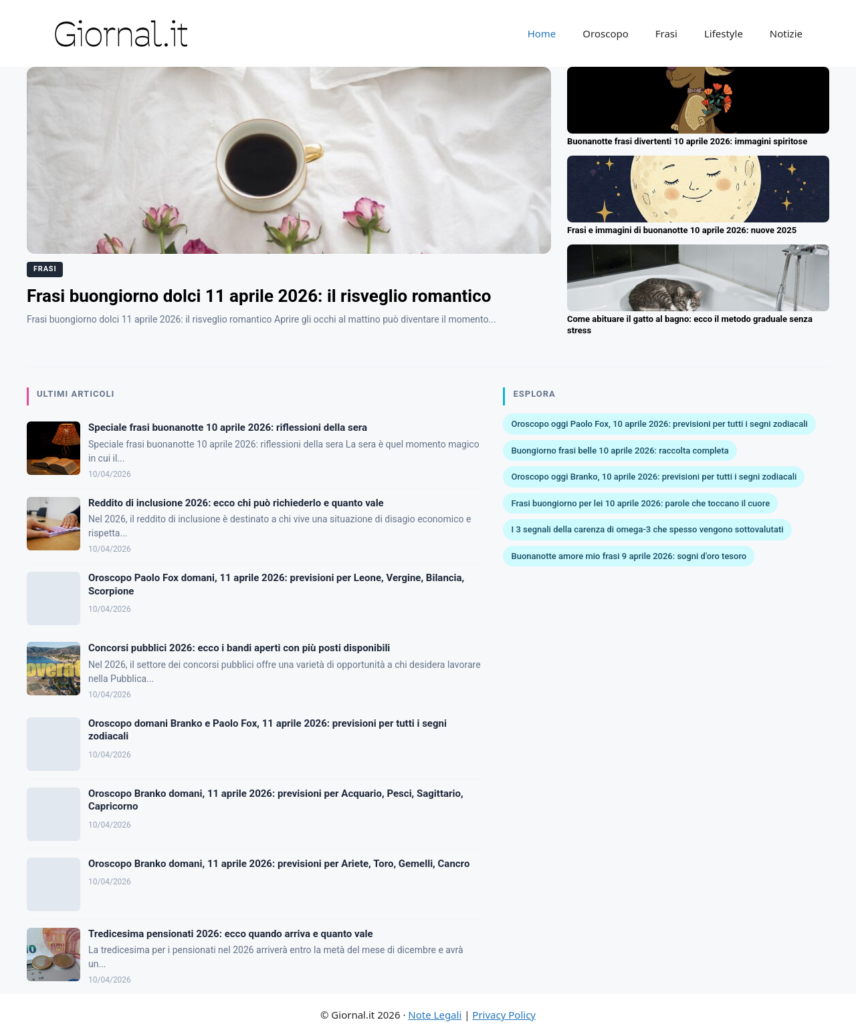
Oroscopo (605, 33)
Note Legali (434, 1014)
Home (542, 33)
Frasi (666, 33)
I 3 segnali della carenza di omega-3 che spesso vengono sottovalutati (647, 529)
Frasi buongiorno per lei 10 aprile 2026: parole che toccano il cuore (640, 503)
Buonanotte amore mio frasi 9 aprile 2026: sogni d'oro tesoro (628, 556)
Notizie (786, 33)
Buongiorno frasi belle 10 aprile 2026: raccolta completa (619, 451)
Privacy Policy (504, 1014)
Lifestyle (723, 33)
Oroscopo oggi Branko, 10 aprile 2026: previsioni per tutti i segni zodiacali (653, 477)
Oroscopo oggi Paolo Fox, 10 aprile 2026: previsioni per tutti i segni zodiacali (659, 424)
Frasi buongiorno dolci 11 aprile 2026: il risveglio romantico (259, 296)
